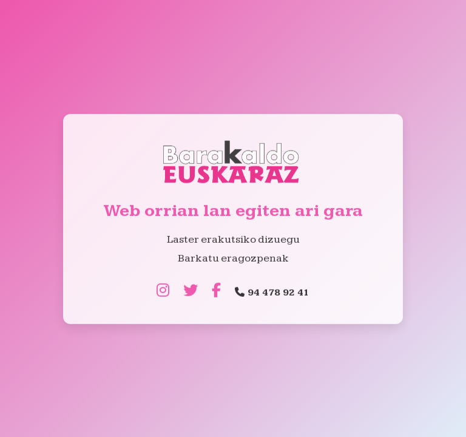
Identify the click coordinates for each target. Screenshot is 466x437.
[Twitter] (190, 291)
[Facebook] (216, 291)
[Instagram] (163, 291)
